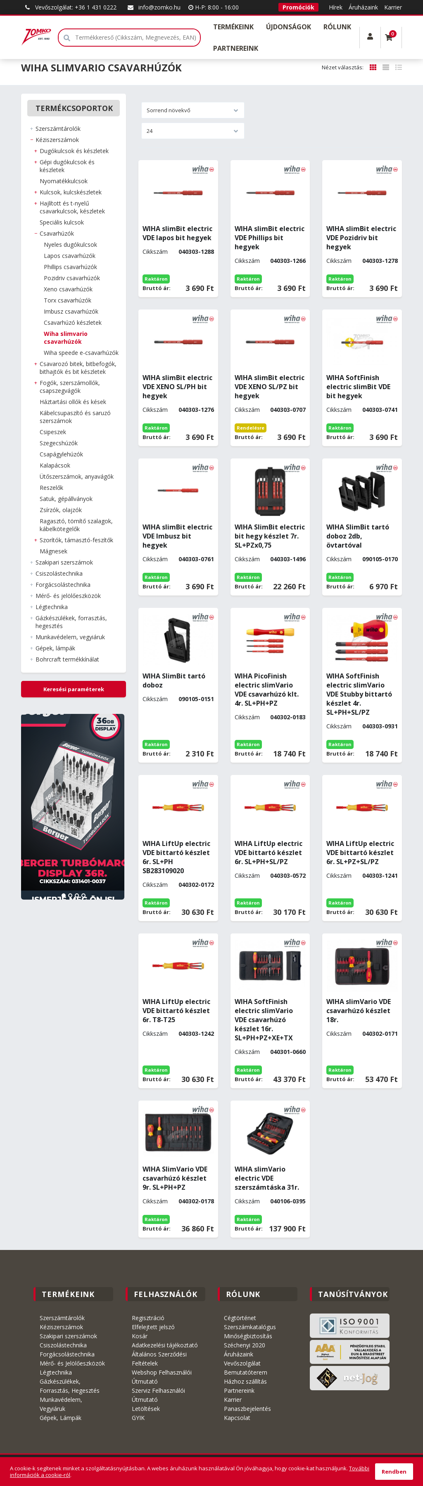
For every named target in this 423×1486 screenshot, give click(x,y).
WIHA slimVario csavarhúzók (66, 337)
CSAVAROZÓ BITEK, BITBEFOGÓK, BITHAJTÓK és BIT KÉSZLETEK (78, 368)
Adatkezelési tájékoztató (165, 1345)
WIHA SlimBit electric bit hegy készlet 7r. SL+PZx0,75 (270, 536)
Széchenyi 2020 (244, 1345)
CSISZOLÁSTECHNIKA (59, 573)
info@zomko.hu (153, 7)
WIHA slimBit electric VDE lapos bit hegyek (177, 233)
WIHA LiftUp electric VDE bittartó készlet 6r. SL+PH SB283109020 (176, 857)
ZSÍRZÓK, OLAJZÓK (61, 510)
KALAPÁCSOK (55, 465)
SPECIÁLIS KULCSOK (62, 222)
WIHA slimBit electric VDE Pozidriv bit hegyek (361, 237)
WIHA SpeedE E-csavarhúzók (81, 353)
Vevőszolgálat (242, 1363)
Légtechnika (56, 1372)
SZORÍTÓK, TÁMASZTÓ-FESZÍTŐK (76, 540)
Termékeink (233, 26)
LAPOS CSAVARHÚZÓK (69, 256)
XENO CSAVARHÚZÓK (68, 289)
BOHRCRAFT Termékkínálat (67, 659)
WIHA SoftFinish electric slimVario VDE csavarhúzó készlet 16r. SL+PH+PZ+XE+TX (264, 1019)
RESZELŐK (51, 487)
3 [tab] (77, 895)
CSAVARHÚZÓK (57, 233)
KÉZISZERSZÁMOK (57, 140)
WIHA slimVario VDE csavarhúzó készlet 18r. (358, 1010)
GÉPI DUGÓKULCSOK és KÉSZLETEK (67, 166)
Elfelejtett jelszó (153, 1327)
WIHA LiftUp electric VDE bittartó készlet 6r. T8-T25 (176, 1010)
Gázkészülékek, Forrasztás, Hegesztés (70, 1385)
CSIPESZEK (53, 432)
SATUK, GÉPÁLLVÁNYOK (66, 499)
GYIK (138, 1418)
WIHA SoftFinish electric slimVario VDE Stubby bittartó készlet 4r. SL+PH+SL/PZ (359, 694)
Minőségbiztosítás (248, 1336)
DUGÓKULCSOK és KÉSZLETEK (74, 151)
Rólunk (337, 26)
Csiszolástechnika (63, 1345)
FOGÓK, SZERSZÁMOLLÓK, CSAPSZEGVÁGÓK (70, 387)
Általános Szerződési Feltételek (159, 1358)
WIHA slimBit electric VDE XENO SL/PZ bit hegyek (269, 386)
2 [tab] (70, 895)
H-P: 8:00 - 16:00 (213, 7)
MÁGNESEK (53, 551)
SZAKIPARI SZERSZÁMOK (64, 562)
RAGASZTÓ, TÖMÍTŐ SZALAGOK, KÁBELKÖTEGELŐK (76, 525)
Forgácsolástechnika (67, 1354)
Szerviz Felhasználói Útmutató (158, 1395)
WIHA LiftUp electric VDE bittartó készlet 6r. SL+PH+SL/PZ (268, 852)
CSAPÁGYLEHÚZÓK (61, 454)
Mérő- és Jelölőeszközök (72, 1363)
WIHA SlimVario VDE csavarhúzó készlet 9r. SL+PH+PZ (175, 1178)
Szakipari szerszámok (68, 1336)
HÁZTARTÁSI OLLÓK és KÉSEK (73, 402)
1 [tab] (64, 895)
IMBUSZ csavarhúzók (71, 311)
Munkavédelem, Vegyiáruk (61, 1404)
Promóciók (298, 7)
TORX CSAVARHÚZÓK (67, 300)
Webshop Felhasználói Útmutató (162, 1376)
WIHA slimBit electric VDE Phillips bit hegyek (269, 237)
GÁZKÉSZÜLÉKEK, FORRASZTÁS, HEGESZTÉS (71, 622)
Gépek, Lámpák (60, 1418)
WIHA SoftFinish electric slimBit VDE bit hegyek (358, 386)
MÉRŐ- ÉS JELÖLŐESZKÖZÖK (68, 596)
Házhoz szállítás (245, 1381)
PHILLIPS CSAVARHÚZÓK (70, 267)
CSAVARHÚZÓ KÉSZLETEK (73, 322)
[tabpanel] (73, 807)
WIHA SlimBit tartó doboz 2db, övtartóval (357, 536)
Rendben (394, 1471)
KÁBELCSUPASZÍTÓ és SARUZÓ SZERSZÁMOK (75, 417)
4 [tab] (83, 895)
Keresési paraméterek (73, 689)
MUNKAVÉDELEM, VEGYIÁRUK (70, 637)
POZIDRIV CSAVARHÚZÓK (72, 278)
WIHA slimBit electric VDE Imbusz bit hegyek (177, 536)
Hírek (335, 7)
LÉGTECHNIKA (52, 607)
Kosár (139, 1336)
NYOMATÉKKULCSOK (64, 181)
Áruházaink (363, 7)
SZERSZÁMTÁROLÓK (58, 128)
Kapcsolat (237, 1418)
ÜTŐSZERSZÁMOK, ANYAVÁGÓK (77, 476)
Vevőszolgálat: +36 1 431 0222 (69, 7)
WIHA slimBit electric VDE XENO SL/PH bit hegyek (177, 386)
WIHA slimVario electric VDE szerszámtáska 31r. (267, 1178)
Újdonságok (288, 26)
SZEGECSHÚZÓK (59, 443)
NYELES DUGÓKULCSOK (70, 244)
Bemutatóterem (245, 1372)
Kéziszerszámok (61, 1327)
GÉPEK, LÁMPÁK (55, 648)
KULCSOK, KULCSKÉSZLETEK (71, 192)
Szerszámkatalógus (250, 1327)
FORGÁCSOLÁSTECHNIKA (63, 584)
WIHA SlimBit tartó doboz (174, 680)
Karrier (393, 7)
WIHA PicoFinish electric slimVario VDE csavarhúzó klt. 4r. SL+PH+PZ (267, 689)
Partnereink (235, 48)
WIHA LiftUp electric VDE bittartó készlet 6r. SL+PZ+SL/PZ (360, 852)
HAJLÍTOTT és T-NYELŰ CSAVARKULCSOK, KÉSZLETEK (72, 207)
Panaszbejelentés (247, 1409)
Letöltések (146, 1409)
